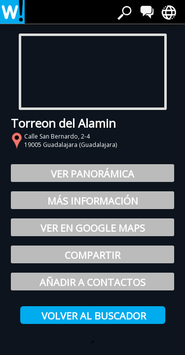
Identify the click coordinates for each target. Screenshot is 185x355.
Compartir (92, 255)
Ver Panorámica (92, 173)
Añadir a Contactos (92, 282)
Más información (92, 201)
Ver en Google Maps (92, 228)
